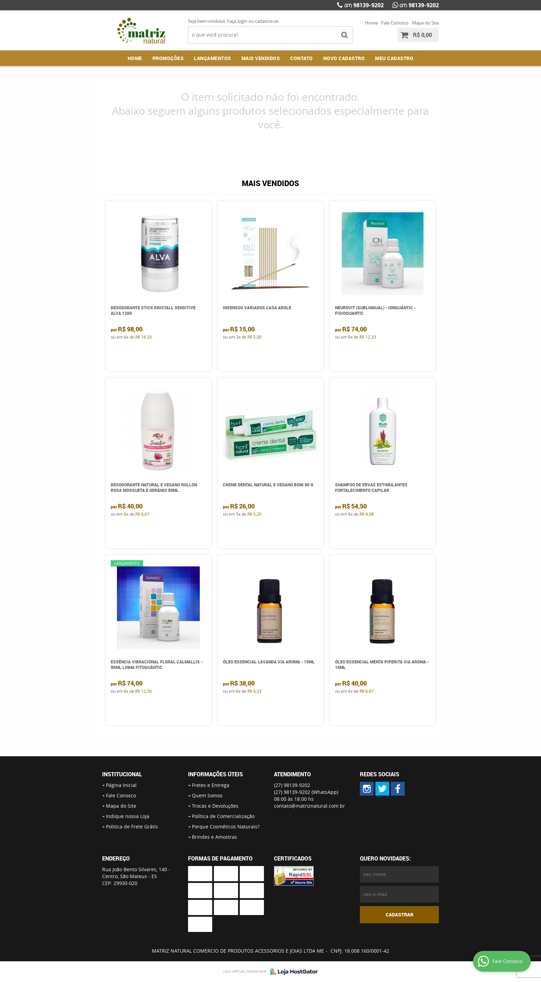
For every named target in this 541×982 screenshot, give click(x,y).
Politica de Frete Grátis (132, 826)
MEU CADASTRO (394, 58)
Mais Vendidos (261, 58)
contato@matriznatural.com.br (309, 806)
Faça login (237, 21)
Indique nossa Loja (127, 816)
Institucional (122, 774)
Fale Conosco (395, 23)
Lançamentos (212, 58)
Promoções (168, 58)
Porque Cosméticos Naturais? (225, 826)
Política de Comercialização (223, 816)
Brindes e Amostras (214, 837)
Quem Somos (207, 795)
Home (371, 23)
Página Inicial (121, 785)
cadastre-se (266, 21)
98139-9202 (364, 5)
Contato (301, 58)
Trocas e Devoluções (215, 806)
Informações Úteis (215, 774)
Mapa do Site (425, 23)
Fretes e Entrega (210, 785)
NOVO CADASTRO (344, 58)
